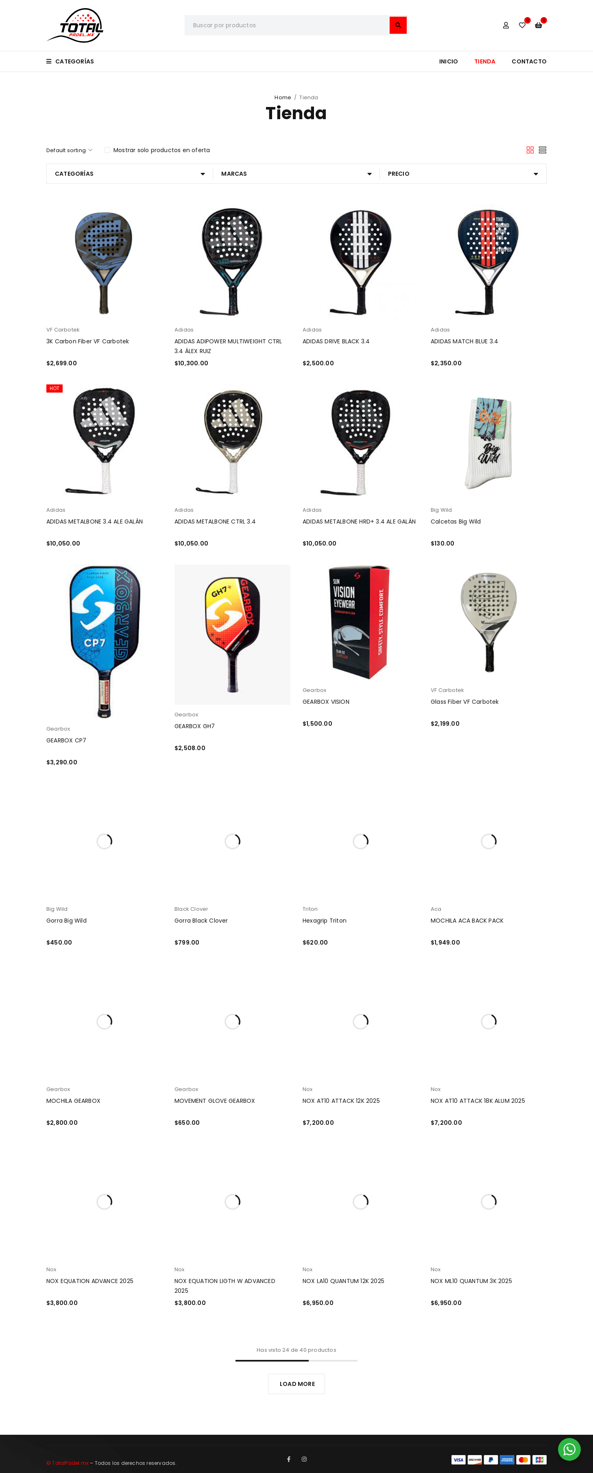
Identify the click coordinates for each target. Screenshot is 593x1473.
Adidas (184, 330)
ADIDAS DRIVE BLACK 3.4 (336, 341)
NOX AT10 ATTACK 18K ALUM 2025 (478, 1101)
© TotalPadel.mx (67, 1463)
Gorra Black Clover (201, 921)
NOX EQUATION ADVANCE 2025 (89, 1281)
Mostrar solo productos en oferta (161, 150)
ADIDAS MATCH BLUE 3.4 (464, 341)
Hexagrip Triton (325, 921)
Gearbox (58, 729)
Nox (308, 1089)
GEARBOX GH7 (194, 726)
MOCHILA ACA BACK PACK (467, 921)
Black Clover (191, 909)
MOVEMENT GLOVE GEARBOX (214, 1101)
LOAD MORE (297, 1384)
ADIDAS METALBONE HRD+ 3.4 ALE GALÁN (359, 521)
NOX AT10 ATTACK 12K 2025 (341, 1101)
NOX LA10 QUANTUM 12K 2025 (343, 1281)
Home (283, 97)
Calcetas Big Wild (456, 521)
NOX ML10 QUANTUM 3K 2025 (471, 1281)
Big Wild (441, 510)
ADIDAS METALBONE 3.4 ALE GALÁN (94, 521)
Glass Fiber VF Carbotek (465, 702)
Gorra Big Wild (66, 921)
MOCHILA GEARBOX (73, 1101)
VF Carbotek (63, 330)
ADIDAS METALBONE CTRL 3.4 (215, 521)
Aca (436, 909)
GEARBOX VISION (326, 702)
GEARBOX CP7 (66, 740)
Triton (310, 909)
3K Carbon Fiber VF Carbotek (87, 341)
